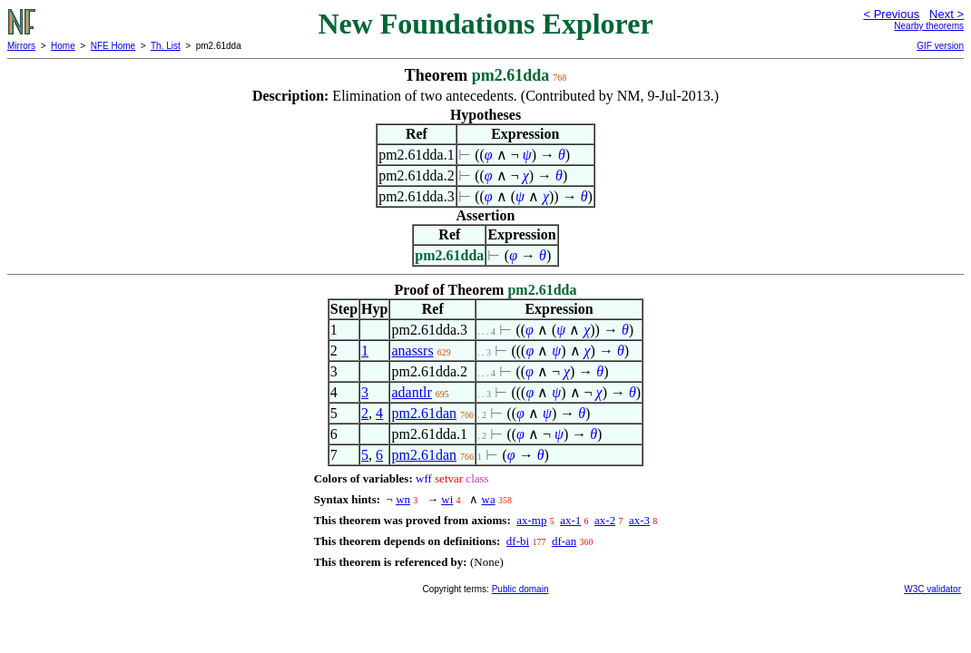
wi (447, 499)
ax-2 (604, 520)
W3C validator (932, 589)
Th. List (166, 46)
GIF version (940, 46)
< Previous (891, 14)
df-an (564, 541)
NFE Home (113, 46)
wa (488, 499)
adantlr (411, 392)
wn (403, 499)
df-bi (517, 541)
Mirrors (21, 46)
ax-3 (639, 520)
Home (63, 46)
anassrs (412, 350)
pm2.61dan (423, 413)
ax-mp (531, 520)
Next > (946, 14)
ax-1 (570, 520)
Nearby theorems (929, 26)
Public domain (520, 589)
